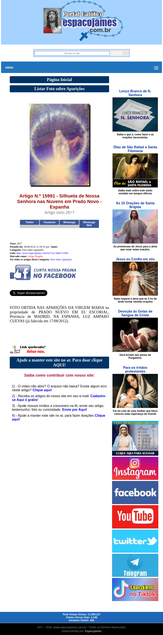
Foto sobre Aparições (61, 259)
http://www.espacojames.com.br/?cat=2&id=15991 (43, 253)
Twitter (30, 222)
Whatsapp (69, 222)
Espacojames (93, 631)
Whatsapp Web (89, 224)
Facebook (49, 222)
